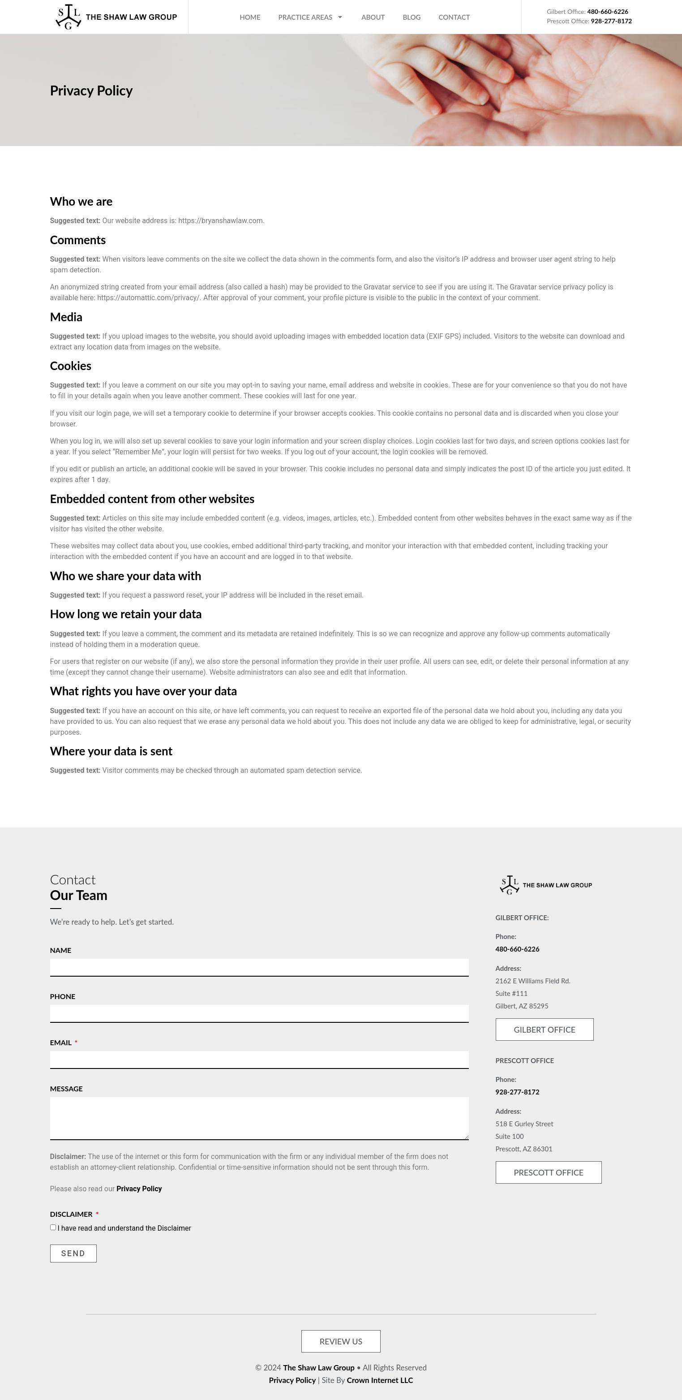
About (373, 17)
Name (61, 950)
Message (66, 1088)
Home (250, 17)
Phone (63, 996)
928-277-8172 (611, 21)
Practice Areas (311, 17)
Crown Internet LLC (380, 1380)
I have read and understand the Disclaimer (124, 1227)
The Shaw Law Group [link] (319, 1367)
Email (61, 1042)
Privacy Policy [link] (292, 1380)
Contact (454, 17)
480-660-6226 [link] (518, 949)
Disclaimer (72, 1214)
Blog (411, 17)
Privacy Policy (139, 1189)
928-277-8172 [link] (518, 1092)
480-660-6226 (608, 11)
